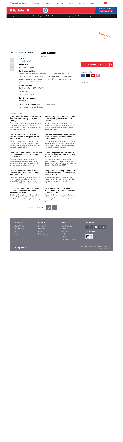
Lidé (48, 16)
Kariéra (64, 350)
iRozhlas (36, 3)
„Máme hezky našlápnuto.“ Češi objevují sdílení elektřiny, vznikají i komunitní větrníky (25, 163)
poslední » (54, 323)
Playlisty (41, 16)
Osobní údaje (89, 363)
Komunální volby (19, 345)
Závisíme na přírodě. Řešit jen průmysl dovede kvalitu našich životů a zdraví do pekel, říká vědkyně (60, 235)
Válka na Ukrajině (19, 342)
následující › (48, 323)
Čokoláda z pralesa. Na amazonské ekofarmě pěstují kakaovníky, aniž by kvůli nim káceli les (24, 271)
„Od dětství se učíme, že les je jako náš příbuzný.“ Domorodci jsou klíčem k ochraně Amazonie (25, 307)
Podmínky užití (99, 363)
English (107, 363)
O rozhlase (82, 3)
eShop (16, 350)
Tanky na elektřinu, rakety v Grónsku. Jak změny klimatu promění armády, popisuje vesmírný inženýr (60, 271)
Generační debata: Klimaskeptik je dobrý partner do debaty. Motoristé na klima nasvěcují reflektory (60, 199)
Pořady (21, 16)
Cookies (81, 363)
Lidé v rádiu (65, 348)
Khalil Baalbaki (18, 79)
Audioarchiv (31, 16)
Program (47, 3)
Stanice (70, 3)
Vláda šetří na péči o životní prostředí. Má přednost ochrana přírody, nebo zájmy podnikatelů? (26, 235)
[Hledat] (110, 3)
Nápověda (65, 345)
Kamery (55, 16)
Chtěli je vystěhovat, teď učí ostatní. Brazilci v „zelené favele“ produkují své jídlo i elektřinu (25, 199)
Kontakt (64, 353)
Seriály (88, 16)
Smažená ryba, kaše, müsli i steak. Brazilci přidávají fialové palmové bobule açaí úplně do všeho (60, 307)
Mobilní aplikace (43, 350)
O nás (62, 16)
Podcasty (41, 348)
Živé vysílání (41, 342)
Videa (95, 16)
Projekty (70, 16)
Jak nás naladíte (67, 342)
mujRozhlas (59, 3)
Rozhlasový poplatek (68, 356)
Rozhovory (79, 16)
